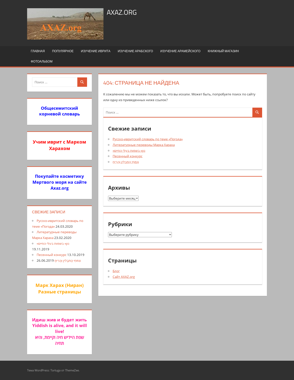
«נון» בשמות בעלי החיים (129, 150)
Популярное (63, 51)
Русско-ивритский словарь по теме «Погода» (148, 139)
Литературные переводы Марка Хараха (144, 145)
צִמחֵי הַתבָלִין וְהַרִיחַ (126, 162)
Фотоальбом (41, 61)
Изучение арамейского (180, 51)
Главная (38, 51)
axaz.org (122, 12)
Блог (116, 271)
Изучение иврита (95, 51)
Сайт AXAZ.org (124, 276)
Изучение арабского (135, 51)
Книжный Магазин (223, 51)
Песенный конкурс (127, 156)
